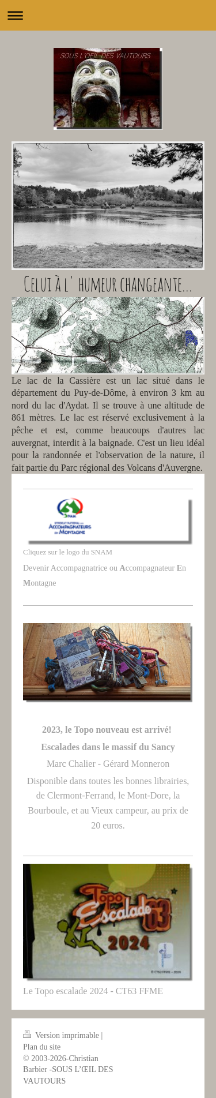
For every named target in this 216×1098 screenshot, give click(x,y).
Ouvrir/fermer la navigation (108, 15)
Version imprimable (62, 1035)
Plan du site (41, 1047)
